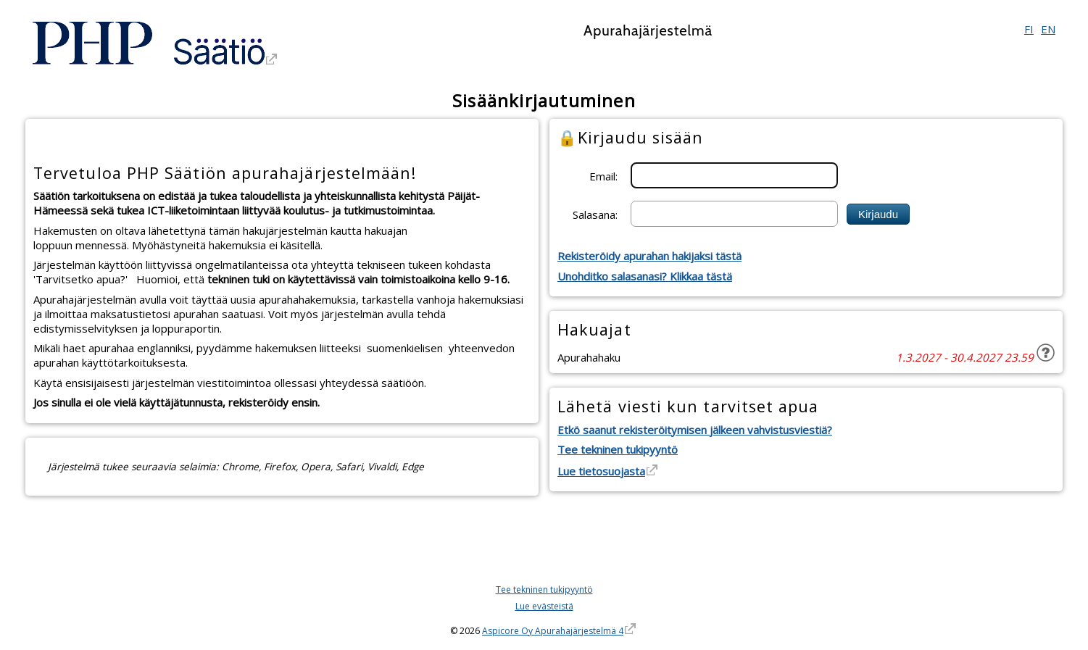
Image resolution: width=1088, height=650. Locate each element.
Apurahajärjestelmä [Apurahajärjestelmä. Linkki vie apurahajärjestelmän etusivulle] (648, 30)
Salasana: (595, 214)
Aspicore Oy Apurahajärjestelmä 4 (552, 631)
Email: (603, 175)
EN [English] (1048, 29)
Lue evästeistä (544, 606)
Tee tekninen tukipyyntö (617, 449)
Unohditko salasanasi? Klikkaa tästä (644, 276)
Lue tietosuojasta (601, 471)
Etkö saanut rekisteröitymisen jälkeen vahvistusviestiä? (694, 429)
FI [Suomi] (1029, 29)
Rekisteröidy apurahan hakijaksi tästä (649, 256)
